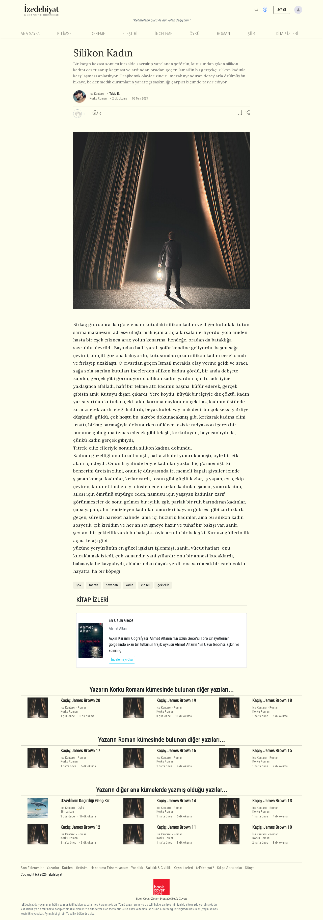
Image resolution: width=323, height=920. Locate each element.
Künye (250, 868)
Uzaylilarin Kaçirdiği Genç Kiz (85, 800)
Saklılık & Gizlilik (158, 868)
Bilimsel (65, 33)
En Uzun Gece (121, 620)
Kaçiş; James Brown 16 (176, 750)
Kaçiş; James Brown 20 (80, 700)
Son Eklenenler (32, 868)
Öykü (195, 33)
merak (93, 585)
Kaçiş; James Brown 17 (80, 750)
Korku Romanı (98, 98)
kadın (129, 585)
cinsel (145, 585)
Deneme (98, 33)
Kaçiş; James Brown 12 (80, 827)
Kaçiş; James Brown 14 (176, 800)
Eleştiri (130, 33)
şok (78, 585)
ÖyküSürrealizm (72, 809)
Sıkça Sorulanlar (229, 868)
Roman (223, 33)
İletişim (82, 868)
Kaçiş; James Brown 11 (176, 827)
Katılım (67, 868)
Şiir (251, 33)
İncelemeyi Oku (122, 659)
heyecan (112, 585)
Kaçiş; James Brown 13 (272, 800)
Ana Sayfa (30, 33)
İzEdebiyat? (205, 868)
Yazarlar (53, 868)
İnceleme (163, 33)
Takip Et (114, 94)
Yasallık (137, 868)
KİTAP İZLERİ (287, 33)
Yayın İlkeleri (183, 868)
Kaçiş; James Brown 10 (272, 827)
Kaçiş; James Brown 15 (272, 750)
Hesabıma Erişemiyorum (109, 868)
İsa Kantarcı (97, 94)
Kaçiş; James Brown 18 (272, 700)
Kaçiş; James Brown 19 (176, 700)
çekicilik (163, 585)
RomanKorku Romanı (74, 709)
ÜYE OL (282, 10)
